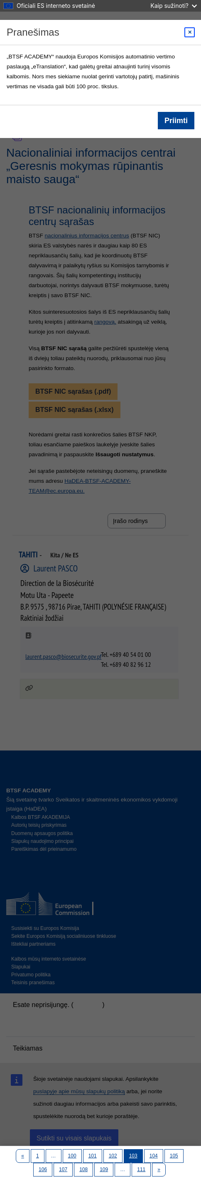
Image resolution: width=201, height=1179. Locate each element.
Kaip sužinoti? (173, 5)
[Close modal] (189, 32)
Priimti (176, 120)
